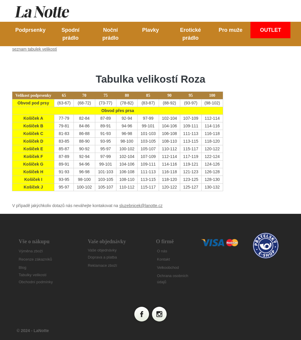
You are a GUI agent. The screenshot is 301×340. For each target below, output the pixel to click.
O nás (162, 251)
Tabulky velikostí (32, 275)
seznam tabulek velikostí (34, 49)
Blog (22, 267)
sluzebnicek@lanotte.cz (141, 205)
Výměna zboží (31, 251)
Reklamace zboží (102, 265)
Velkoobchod (168, 267)
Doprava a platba (102, 257)
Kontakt (163, 259)
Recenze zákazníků (35, 259)
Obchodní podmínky (36, 282)
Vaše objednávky (102, 250)
